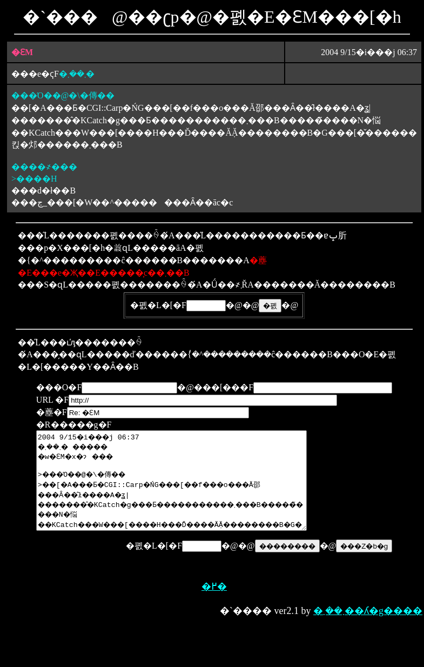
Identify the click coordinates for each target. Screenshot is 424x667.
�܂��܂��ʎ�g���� (367, 631)
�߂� (214, 607)
